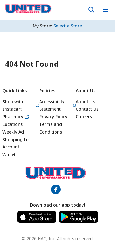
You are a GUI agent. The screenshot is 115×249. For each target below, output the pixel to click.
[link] (28, 9)
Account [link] (10, 147)
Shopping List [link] (16, 139)
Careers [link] (84, 116)
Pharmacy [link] (12, 116)
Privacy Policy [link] (53, 116)
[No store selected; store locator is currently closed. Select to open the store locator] (67, 25)
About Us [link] (85, 101)
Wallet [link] (9, 154)
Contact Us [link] (87, 109)
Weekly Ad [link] (13, 132)
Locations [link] (12, 124)
